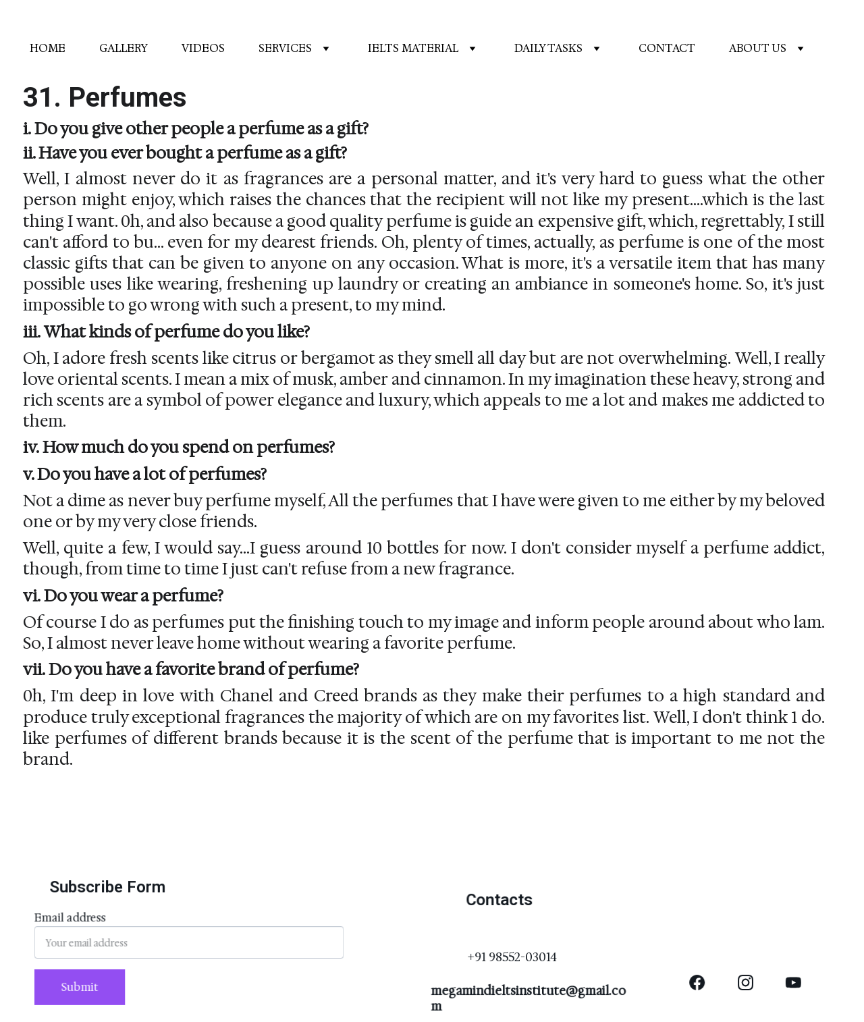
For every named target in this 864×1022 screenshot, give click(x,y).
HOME (47, 48)
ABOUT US (757, 48)
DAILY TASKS (548, 48)
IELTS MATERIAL (413, 48)
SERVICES (285, 48)
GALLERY (123, 48)
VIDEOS (203, 48)
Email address (75, 920)
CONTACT (667, 48)
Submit (84, 986)
